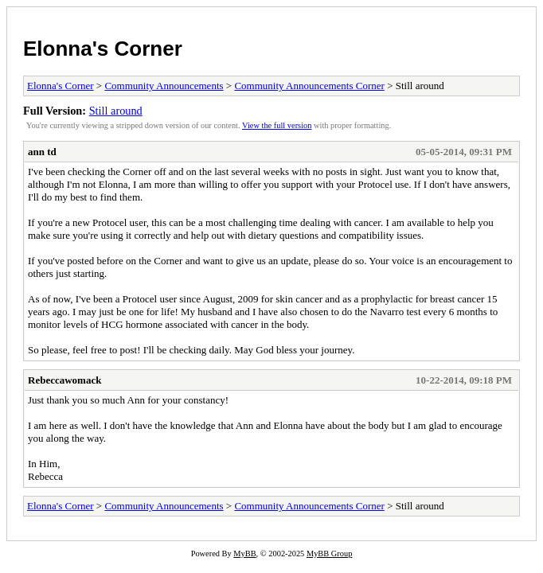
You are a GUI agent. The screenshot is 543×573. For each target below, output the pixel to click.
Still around (116, 110)
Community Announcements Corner (309, 86)
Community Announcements (163, 86)
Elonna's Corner (102, 48)
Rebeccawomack (64, 380)
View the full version (276, 125)
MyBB (244, 553)
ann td (42, 152)
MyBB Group (329, 553)
